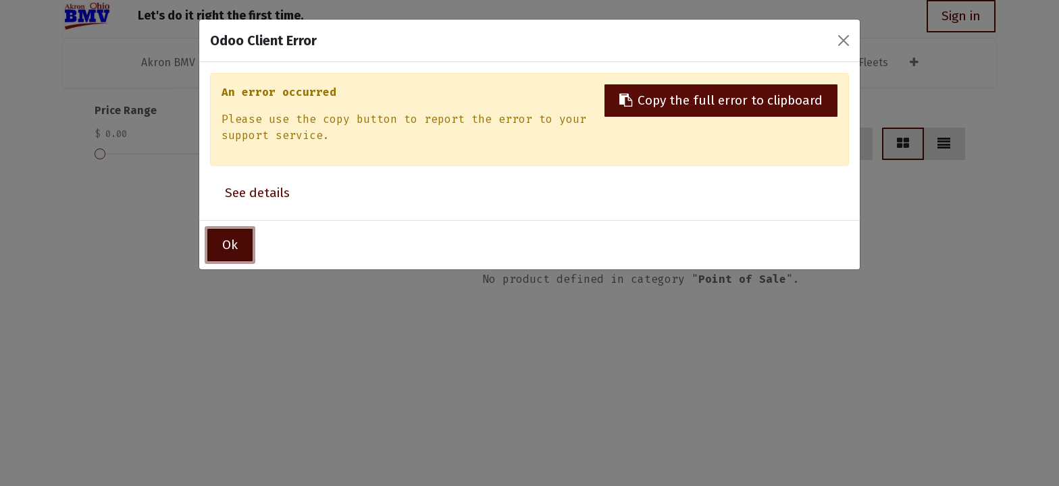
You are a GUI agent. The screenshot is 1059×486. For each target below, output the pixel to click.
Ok (230, 244)
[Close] (843, 40)
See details (257, 192)
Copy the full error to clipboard (721, 100)
